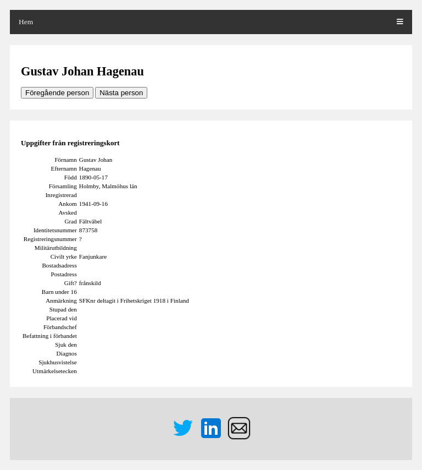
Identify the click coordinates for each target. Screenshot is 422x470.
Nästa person (121, 93)
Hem (26, 22)
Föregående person (57, 93)
